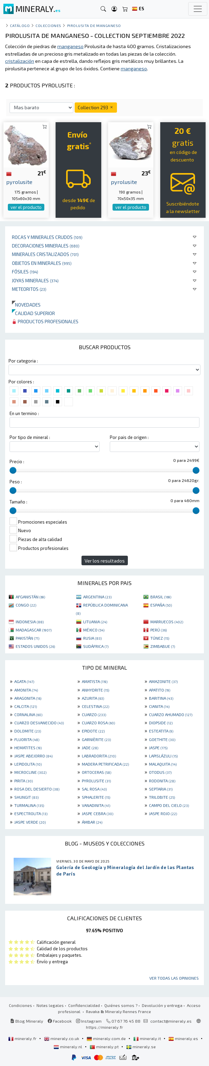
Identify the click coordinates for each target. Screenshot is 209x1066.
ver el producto (26, 207)
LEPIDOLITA (28, 764)
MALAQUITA (163, 764)
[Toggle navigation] (197, 9)
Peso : (16, 481)
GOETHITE (162, 739)
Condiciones (20, 1005)
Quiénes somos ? (120, 1005)
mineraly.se (141, 1046)
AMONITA (26, 689)
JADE (90, 747)
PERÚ (158, 629)
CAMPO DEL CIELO (169, 805)
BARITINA (161, 698)
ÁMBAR (92, 822)
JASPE (158, 747)
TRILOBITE (162, 797)
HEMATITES (28, 747)
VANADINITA (96, 805)
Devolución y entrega (162, 1005)
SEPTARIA (161, 788)
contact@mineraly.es (171, 1021)
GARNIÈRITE (96, 739)
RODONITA (162, 780)
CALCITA (25, 706)
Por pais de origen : (129, 437)
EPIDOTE (93, 730)
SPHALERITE (96, 797)
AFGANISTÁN (30, 596)
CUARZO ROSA (98, 722)
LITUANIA (95, 621)
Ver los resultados (105, 561)
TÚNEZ (159, 638)
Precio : (17, 461)
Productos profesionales (45, 321)
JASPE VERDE (30, 822)
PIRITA (23, 780)
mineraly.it (147, 1038)
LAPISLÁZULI (163, 755)
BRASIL (160, 596)
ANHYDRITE (95, 689)
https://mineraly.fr (104, 1027)
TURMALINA (29, 805)
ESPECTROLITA (30, 813)
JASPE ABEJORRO (33, 755)
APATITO (159, 689)
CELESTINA (95, 706)
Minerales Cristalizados (45, 254)
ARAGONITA (27, 698)
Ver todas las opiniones (174, 978)
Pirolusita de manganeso (94, 25)
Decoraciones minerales (45, 245)
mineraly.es (183, 1038)
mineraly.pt (105, 1046)
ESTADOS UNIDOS (35, 646)
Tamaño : (18, 501)
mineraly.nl (68, 1046)
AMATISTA (94, 681)
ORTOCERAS (96, 772)
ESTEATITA (161, 730)
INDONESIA (30, 621)
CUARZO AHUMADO (170, 714)
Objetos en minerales (42, 263)
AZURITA (93, 698)
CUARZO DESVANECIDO (39, 722)
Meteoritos (29, 289)
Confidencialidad (84, 1005)
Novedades (26, 305)
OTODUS (160, 772)
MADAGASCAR (33, 629)
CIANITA (159, 706)
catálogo (20, 25)
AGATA (24, 681)
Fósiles (25, 271)
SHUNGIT (26, 797)
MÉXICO (93, 629)
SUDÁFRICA (95, 646)
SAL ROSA (94, 788)
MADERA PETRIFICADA (105, 764)
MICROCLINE (30, 772)
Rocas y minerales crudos (47, 237)
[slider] (13, 470)
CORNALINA (28, 714)
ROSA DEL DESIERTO (36, 788)
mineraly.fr (23, 1038)
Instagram (89, 1021)
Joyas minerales (35, 280)
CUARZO (94, 714)
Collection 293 (96, 107)
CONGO (26, 604)
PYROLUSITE (96, 780)
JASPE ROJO (163, 813)
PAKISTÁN (27, 638)
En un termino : (24, 413)
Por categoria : (23, 361)
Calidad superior (33, 313)
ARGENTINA (97, 596)
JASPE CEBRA (97, 813)
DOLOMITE (27, 730)
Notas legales (50, 1005)
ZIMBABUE (162, 646)
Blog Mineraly (26, 1021)
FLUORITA (26, 739)
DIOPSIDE (161, 722)
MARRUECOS (166, 621)
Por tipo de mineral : (30, 437)
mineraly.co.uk (62, 1038)
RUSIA (92, 638)
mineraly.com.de (107, 1038)
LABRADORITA (99, 755)
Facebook (60, 1021)
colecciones (48, 25)
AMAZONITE (163, 681)
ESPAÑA (161, 604)
